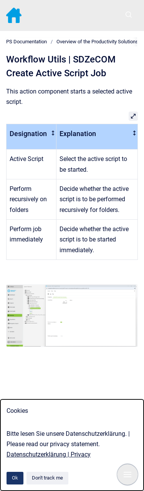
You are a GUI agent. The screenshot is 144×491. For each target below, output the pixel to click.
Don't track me (47, 478)
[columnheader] (31, 136)
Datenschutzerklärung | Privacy (49, 454)
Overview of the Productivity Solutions (97, 41)
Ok (15, 478)
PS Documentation (26, 41)
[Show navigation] (127, 474)
